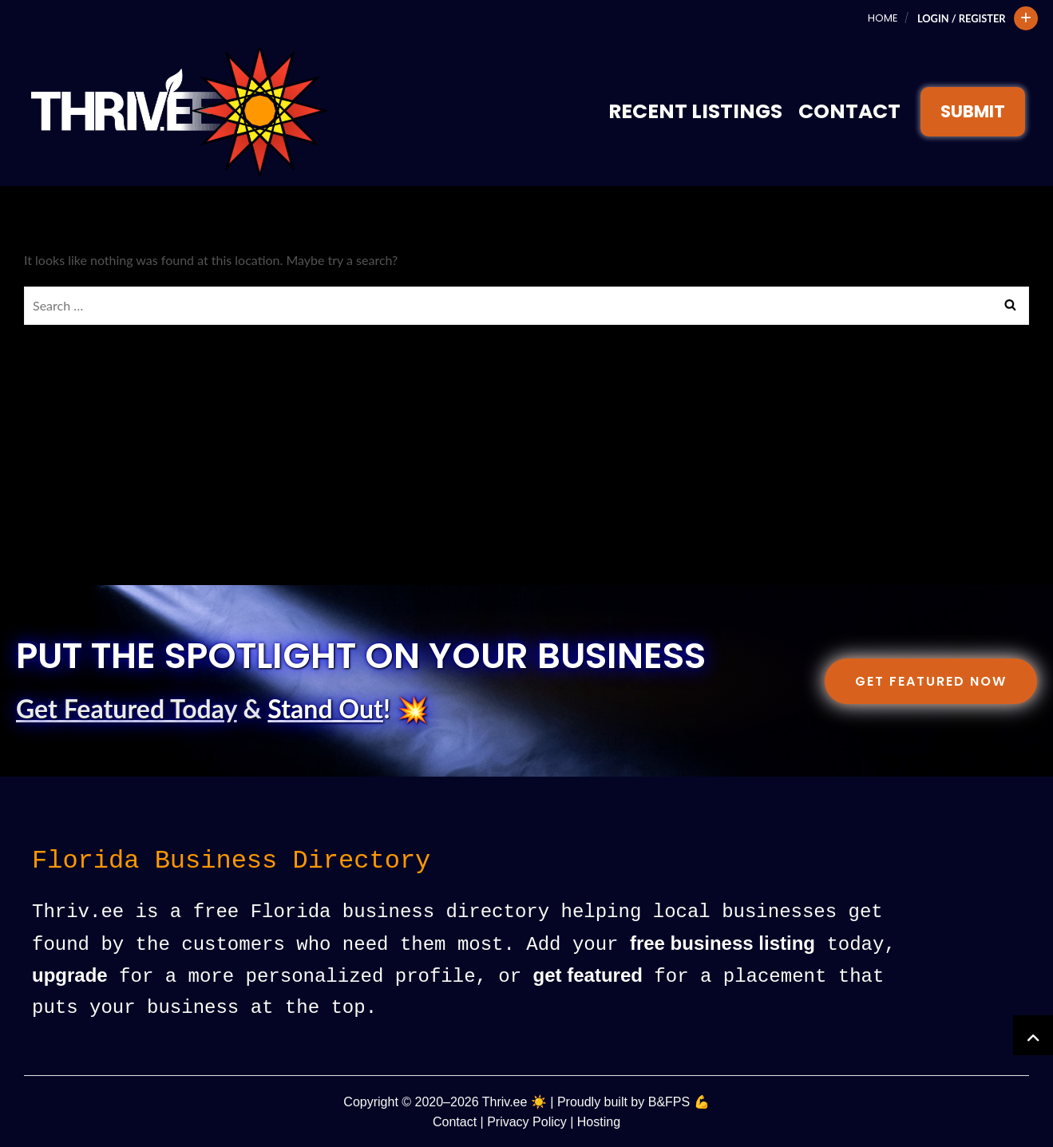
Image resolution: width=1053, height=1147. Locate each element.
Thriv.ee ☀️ (514, 1100)
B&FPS (669, 1100)
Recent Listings (695, 111)
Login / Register (961, 18)
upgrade (70, 975)
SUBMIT (972, 111)
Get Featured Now (931, 681)
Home (882, 18)
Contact (849, 111)
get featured (588, 975)
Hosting (598, 1120)
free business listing (722, 944)
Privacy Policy (527, 1120)
